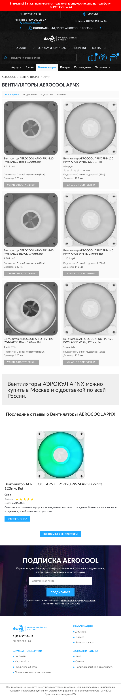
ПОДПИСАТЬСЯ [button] (60, 592)
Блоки (30, 67)
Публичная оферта (26, 667)
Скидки (79, 662)
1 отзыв (85, 170)
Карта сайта (22, 662)
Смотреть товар (17, 519)
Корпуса (16, 67)
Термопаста (102, 67)
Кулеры (65, 67)
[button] (30, 22)
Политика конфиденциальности (94, 667)
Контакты (99, 48)
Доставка (80, 631)
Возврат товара (84, 642)
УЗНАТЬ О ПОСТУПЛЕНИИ (21, 185)
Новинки (79, 48)
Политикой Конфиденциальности (78, 601)
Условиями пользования (55, 604)
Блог (78, 656)
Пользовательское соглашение (33, 672)
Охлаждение (82, 67)
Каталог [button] (20, 48)
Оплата (79, 637)
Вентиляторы (47, 67)
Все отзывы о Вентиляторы (60, 534)
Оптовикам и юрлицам (50, 48)
